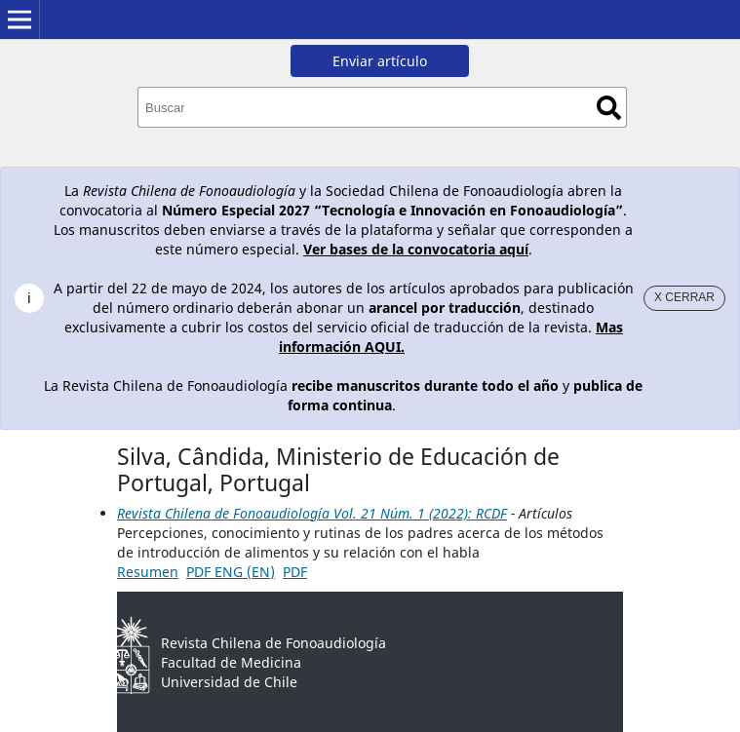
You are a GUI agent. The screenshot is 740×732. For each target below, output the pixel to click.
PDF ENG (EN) (230, 571)
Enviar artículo (379, 61)
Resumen (147, 571)
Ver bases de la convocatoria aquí (415, 249)
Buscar (609, 108)
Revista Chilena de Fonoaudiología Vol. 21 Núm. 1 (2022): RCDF (312, 513)
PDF (295, 571)
